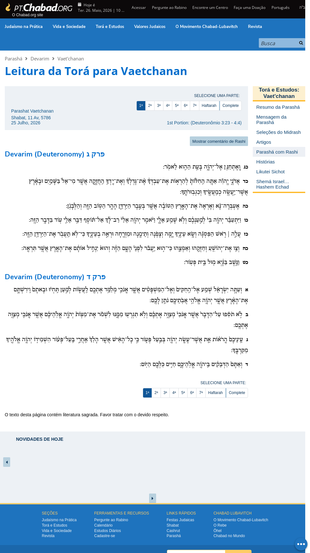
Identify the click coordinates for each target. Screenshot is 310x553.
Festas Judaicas (180, 520)
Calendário (103, 525)
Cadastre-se (104, 536)
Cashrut (173, 531)
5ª (176, 105)
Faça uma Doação (249, 7)
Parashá (13, 58)
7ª (194, 105)
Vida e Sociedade (69, 27)
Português (281, 7)
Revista (255, 27)
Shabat (173, 525)
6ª (185, 105)
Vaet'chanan (71, 58)
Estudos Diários (107, 531)
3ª (159, 105)
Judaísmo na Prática (24, 27)
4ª (167, 105)
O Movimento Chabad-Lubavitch (207, 27)
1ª (141, 105)
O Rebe (219, 525)
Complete (231, 105)
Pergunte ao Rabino (169, 7)
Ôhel (217, 531)
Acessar (138, 7)
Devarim (40, 58)
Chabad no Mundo (229, 536)
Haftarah (209, 105)
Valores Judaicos (149, 27)
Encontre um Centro (210, 7)
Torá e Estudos (110, 27)
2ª (150, 105)
